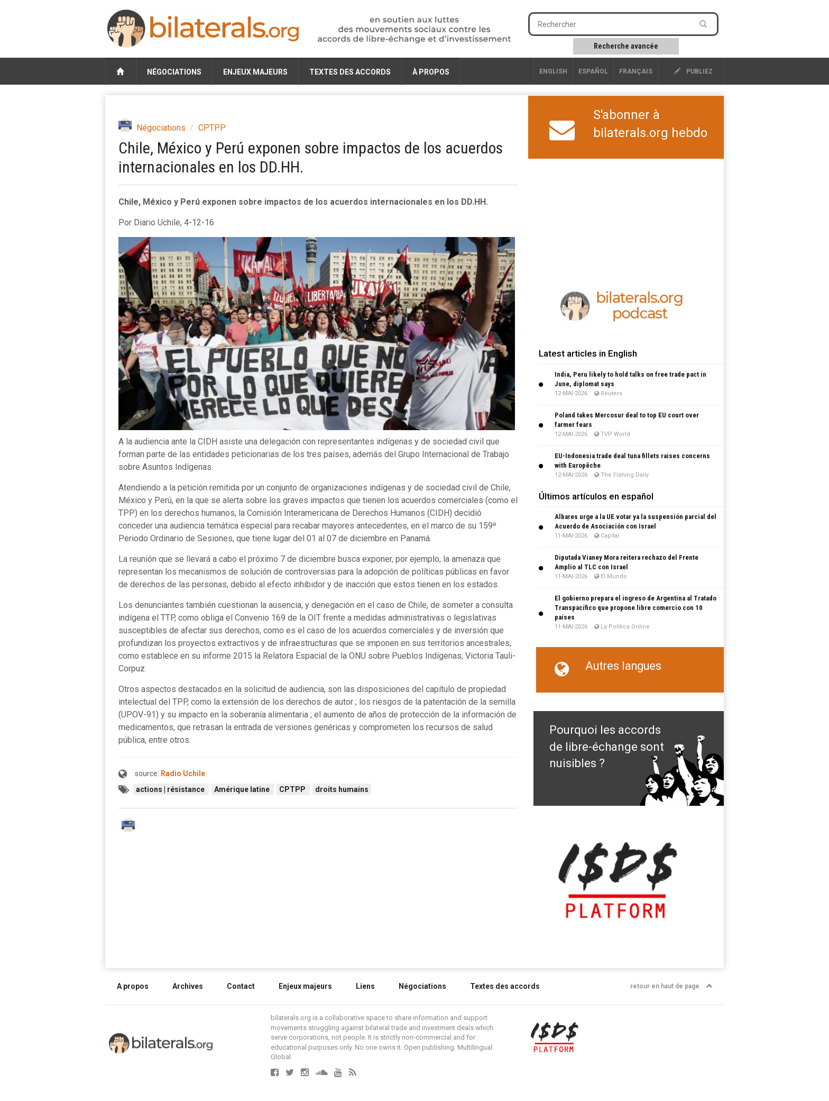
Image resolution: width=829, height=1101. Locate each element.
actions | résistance (171, 789)
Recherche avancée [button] (626, 46)
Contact (241, 986)
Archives (187, 986)
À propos (430, 72)
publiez (693, 71)
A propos (133, 986)
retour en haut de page (671, 986)
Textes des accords (350, 72)
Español (593, 71)
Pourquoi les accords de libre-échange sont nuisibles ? (606, 746)
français (635, 71)
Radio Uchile (183, 773)
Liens (365, 986)
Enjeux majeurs (255, 72)
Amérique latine (242, 789)
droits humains (342, 789)
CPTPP (212, 128)
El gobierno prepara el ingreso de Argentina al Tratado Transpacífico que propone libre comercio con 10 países (635, 607)
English (553, 71)
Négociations (174, 72)
